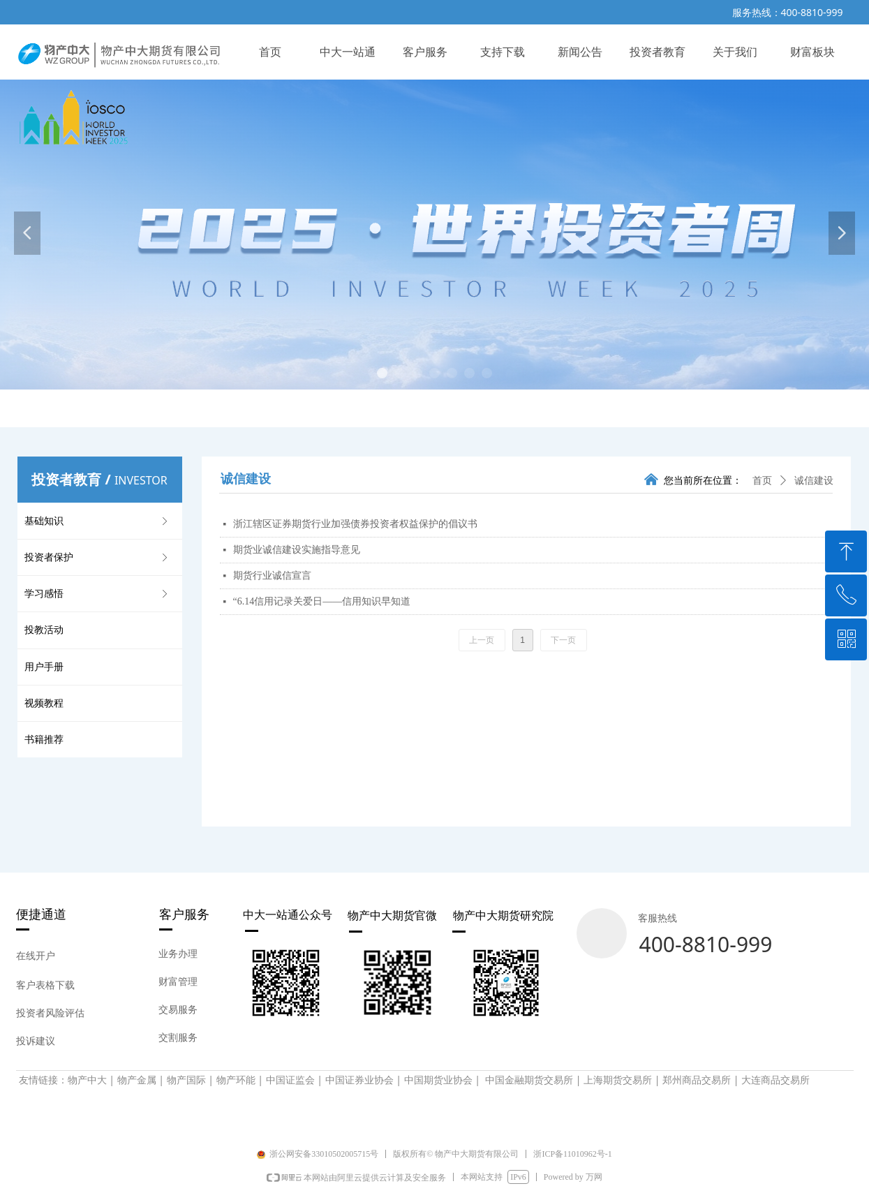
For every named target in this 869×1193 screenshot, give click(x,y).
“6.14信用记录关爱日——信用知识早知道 (322, 601)
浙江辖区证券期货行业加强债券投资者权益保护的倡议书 (355, 524)
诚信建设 (813, 480)
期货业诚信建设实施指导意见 (296, 549)
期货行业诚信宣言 (272, 575)
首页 (762, 480)
